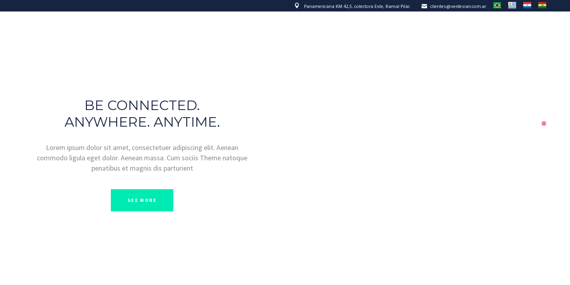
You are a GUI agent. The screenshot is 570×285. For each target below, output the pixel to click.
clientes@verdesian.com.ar (454, 7)
